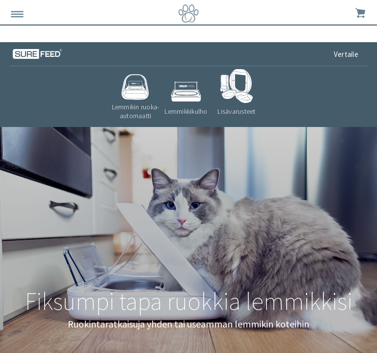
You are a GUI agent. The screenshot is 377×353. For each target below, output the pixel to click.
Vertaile (347, 54)
